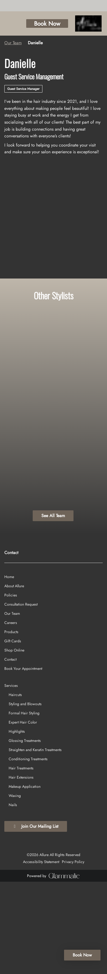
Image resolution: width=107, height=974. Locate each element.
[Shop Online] (14, 742)
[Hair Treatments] (21, 860)
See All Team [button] (53, 516)
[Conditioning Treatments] (28, 851)
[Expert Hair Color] (23, 814)
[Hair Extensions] (21, 869)
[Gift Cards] (12, 733)
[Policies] (10, 687)
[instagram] (9, 5)
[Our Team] (12, 705)
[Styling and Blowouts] (25, 796)
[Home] (9, 668)
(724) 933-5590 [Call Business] (17, 615)
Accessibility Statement (41, 954)
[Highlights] (17, 823)
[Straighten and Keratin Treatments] (35, 841)
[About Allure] (14, 678)
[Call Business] (21, 23)
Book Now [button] (61, 23)
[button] (32, 23)
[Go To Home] (95, 23)
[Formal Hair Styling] (24, 805)
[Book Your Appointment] (23, 760)
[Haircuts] (15, 786)
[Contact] (10, 751)
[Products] (11, 724)
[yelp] (13, 5)
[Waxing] (15, 887)
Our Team (13, 43)
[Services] (11, 777)
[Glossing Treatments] (25, 832)
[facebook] (6, 5)
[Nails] (13, 897)
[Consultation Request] (21, 696)
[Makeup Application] (25, 878)
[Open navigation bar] (8, 24)
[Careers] (10, 714)
